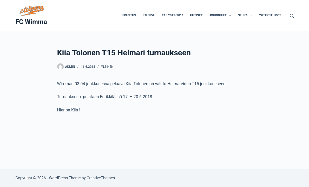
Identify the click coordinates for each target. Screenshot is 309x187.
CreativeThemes (101, 178)
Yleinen (107, 67)
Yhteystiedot (270, 15)
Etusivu (149, 15)
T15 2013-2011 (172, 15)
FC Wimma (31, 22)
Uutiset (196, 15)
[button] (230, 15)
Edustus (129, 15)
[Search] (292, 16)
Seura (246, 15)
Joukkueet (221, 15)
